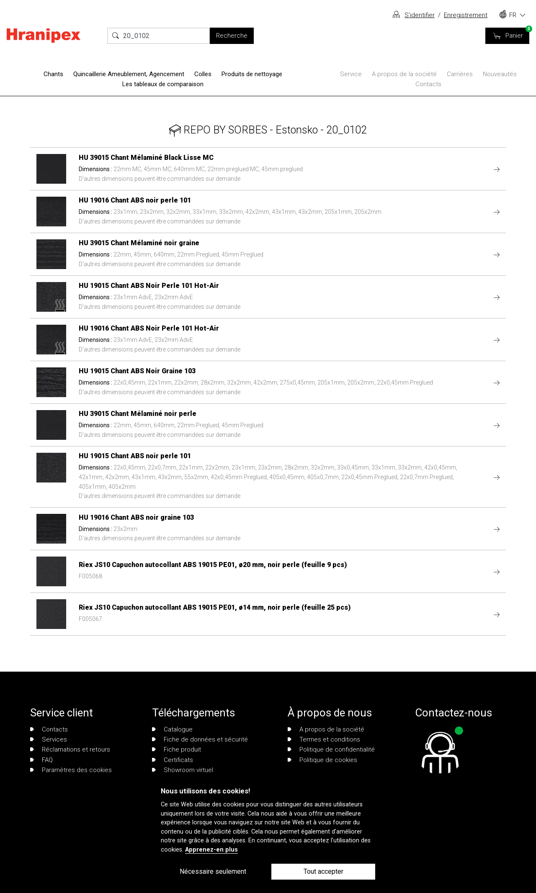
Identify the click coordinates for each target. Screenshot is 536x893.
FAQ (41, 760)
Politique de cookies (322, 760)
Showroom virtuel (182, 770)
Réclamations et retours (70, 749)
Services (48, 739)
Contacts (428, 84)
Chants (53, 74)
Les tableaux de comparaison (163, 84)
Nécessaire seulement (213, 871)
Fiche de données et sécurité (200, 739)
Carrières (460, 74)
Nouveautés (500, 74)
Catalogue (172, 729)
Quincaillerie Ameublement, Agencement (128, 74)
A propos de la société (404, 74)
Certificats (172, 760)
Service (351, 74)
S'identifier (420, 15)
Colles (202, 74)
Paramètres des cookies (71, 770)
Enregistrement (465, 15)
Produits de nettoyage (252, 74)
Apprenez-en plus (211, 849)
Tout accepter (323, 871)
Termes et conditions (324, 739)
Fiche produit (176, 749)
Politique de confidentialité (331, 749)
